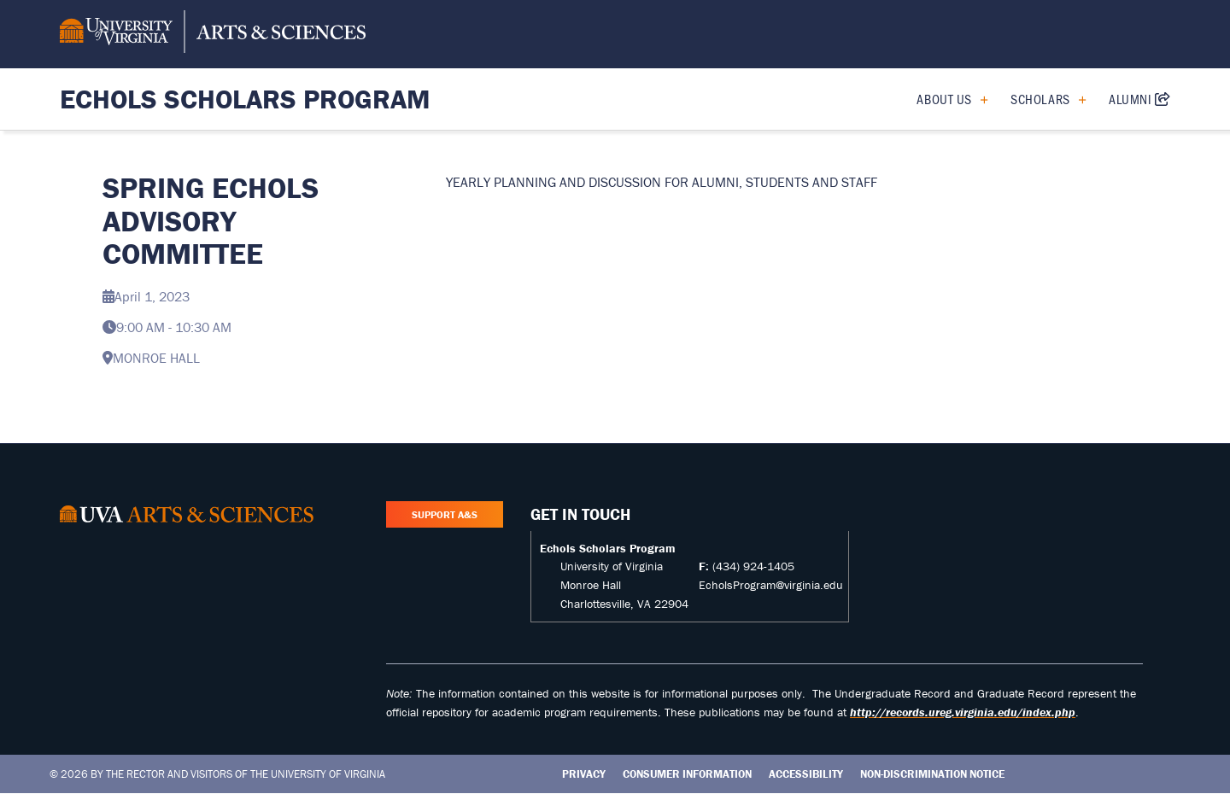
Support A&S (444, 514)
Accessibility (806, 774)
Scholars (1039, 99)
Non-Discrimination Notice (932, 774)
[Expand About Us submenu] (977, 99)
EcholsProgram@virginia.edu (771, 585)
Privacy (584, 774)
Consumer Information (687, 774)
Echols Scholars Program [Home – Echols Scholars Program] (245, 98)
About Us (944, 99)
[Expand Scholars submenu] (1075, 99)
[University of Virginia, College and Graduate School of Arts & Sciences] (213, 34)
